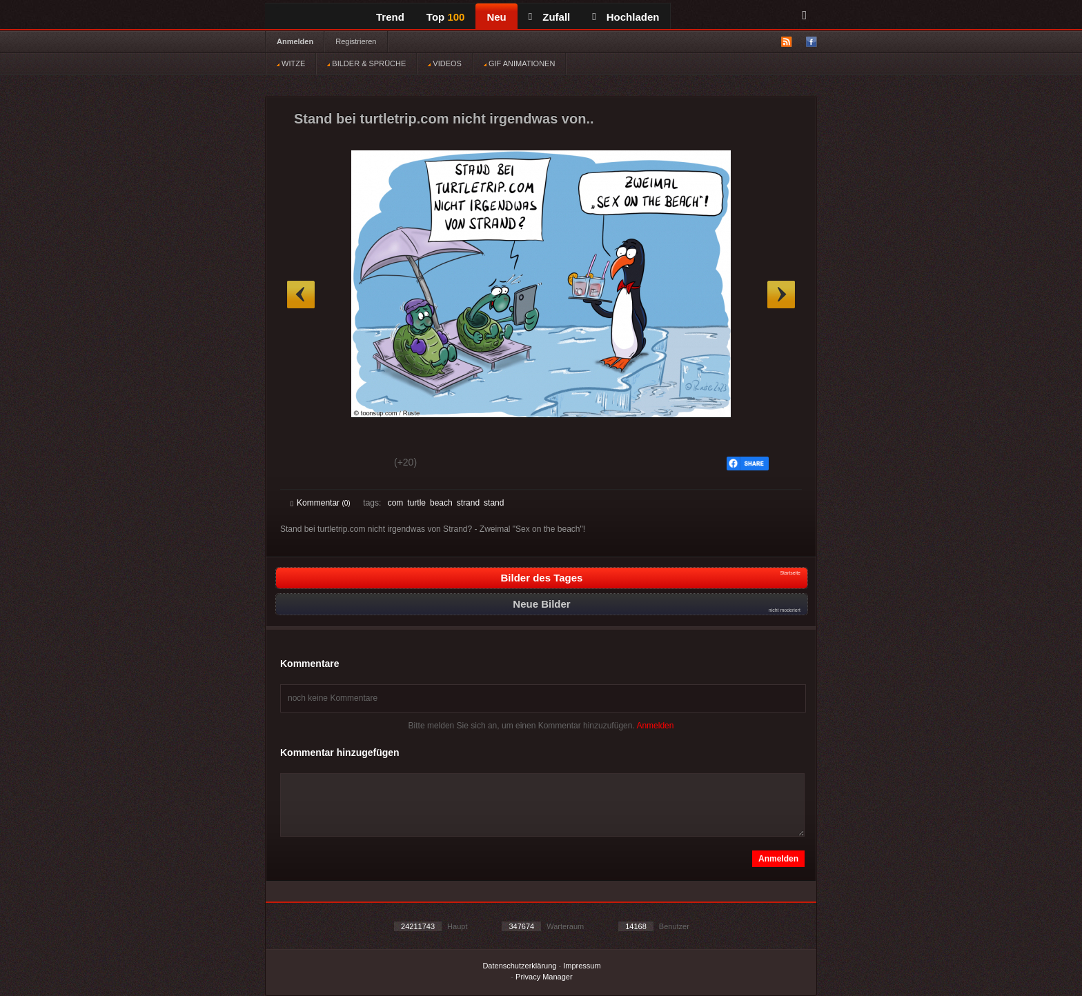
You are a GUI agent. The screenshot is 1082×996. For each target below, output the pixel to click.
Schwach (358, 464)
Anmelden (295, 41)
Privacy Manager (544, 977)
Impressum (581, 966)
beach (441, 503)
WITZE (291, 63)
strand (468, 503)
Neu (496, 17)
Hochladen (625, 17)
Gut (306, 464)
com (396, 503)
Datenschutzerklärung (519, 966)
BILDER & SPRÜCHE (366, 63)
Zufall (549, 17)
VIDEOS (445, 63)
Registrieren (355, 41)
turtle (416, 503)
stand (494, 503)
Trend (390, 17)
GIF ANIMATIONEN (519, 63)
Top (445, 17)
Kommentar (321, 503)
